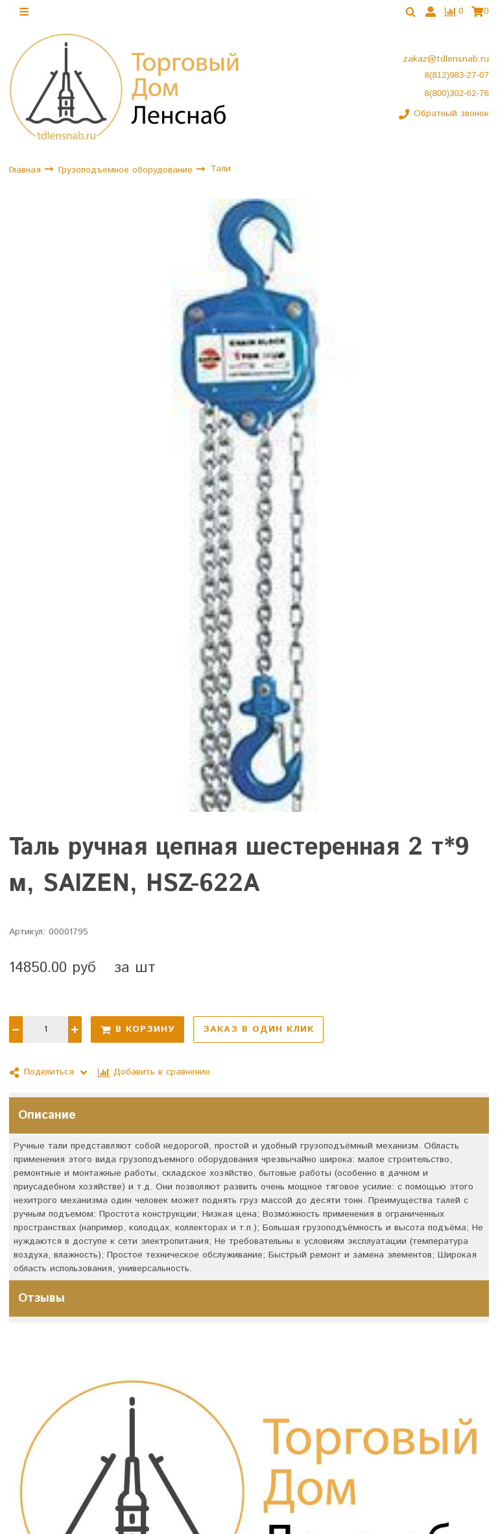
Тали (220, 168)
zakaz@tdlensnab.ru (446, 59)
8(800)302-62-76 (457, 93)
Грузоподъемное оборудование (127, 170)
